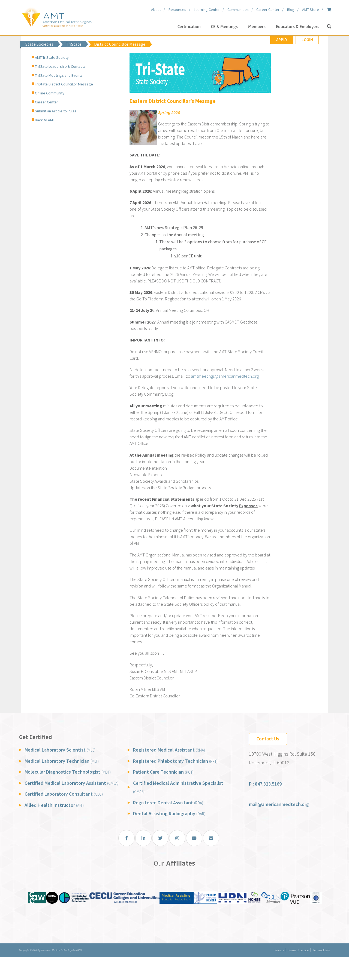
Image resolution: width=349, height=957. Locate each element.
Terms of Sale (321, 950)
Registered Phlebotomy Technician (175, 761)
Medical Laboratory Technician (62, 761)
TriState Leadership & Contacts (60, 66)
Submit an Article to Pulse (56, 111)
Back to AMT (45, 120)
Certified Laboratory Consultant (64, 794)
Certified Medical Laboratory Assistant (72, 783)
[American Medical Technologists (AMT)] (56, 16)
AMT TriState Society (52, 57)
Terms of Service (298, 950)
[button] (329, 27)
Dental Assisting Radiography (169, 813)
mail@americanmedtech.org (279, 804)
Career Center (46, 102)
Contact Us (268, 739)
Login (307, 39)
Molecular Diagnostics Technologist (68, 772)
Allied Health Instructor (54, 805)
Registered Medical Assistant (169, 750)
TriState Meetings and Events (59, 75)
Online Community (49, 93)
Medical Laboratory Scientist (60, 750)
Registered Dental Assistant (168, 802)
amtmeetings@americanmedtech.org (225, 376)
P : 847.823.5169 (265, 784)
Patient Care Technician (163, 772)
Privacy (279, 950)
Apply (281, 39)
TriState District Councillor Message (64, 84)
